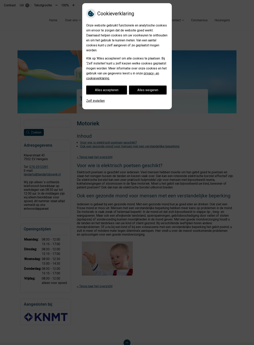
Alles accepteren (106, 90)
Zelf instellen (95, 101)
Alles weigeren (147, 90)
